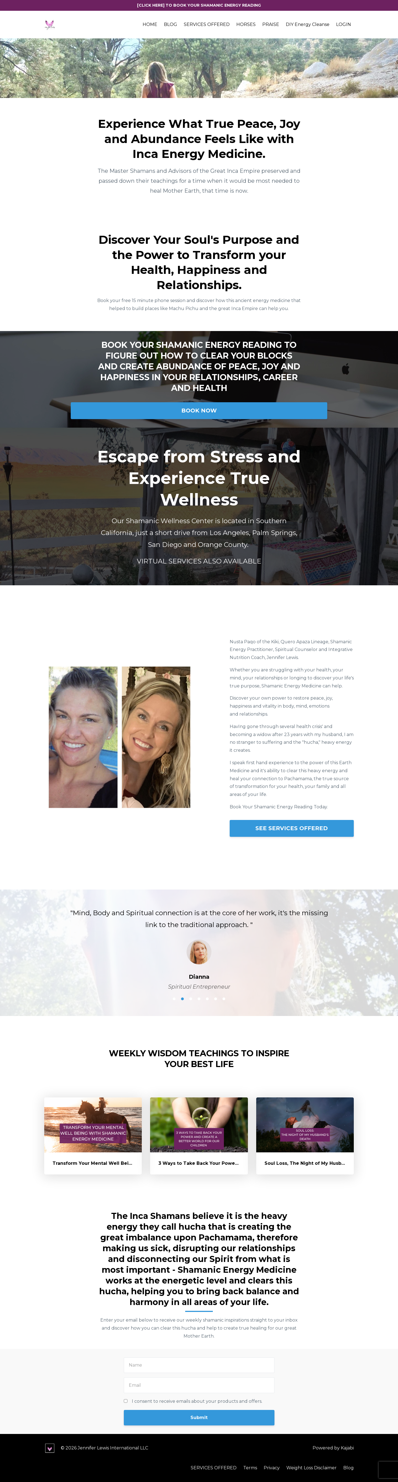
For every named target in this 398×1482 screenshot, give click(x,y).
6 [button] (215, 998)
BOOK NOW (199, 410)
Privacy (272, 1467)
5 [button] (207, 998)
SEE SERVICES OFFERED (291, 828)
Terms (250, 1467)
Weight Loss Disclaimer (311, 1467)
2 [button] (182, 998)
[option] (199, 944)
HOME (150, 24)
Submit (199, 1417)
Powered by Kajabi (333, 1448)
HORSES (246, 24)
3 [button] (190, 998)
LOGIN (343, 24)
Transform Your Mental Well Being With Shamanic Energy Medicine (133, 1163)
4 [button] (199, 998)
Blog (348, 1467)
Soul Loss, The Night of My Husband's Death (317, 1163)
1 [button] (174, 998)
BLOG (170, 24)
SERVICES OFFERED (207, 24)
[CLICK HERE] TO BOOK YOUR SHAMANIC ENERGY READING (199, 5)
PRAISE (270, 24)
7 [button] (223, 998)
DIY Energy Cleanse (307, 24)
